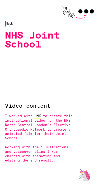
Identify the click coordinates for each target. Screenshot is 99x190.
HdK (38, 116)
